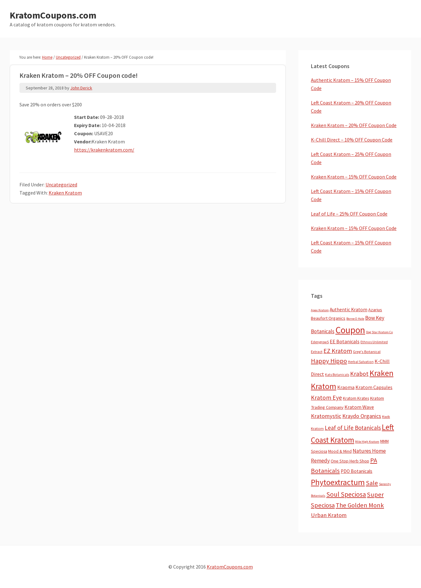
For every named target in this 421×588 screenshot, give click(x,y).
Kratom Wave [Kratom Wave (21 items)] (359, 407)
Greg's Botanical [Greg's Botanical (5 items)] (367, 351)
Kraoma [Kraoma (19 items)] (345, 387)
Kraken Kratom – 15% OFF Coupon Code (354, 177)
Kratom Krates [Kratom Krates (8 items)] (356, 398)
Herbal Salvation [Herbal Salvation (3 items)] (361, 362)
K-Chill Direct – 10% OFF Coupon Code (351, 139)
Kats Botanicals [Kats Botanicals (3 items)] (337, 374)
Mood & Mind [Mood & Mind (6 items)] (340, 451)
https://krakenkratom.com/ (104, 150)
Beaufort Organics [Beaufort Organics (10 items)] (328, 318)
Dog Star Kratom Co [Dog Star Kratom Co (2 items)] (379, 332)
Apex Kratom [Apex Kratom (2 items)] (320, 310)
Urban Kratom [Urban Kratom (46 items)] (329, 515)
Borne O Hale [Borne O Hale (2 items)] (355, 319)
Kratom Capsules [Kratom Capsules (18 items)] (373, 387)
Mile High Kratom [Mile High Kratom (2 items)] (367, 442)
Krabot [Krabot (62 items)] (359, 373)
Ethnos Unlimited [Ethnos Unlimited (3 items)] (374, 342)
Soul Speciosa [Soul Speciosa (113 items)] (346, 494)
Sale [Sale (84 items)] (372, 483)
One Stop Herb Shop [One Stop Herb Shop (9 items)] (350, 461)
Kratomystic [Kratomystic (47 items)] (326, 416)
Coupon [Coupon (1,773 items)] (350, 330)
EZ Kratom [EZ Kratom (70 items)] (337, 351)
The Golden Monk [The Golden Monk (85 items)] (360, 505)
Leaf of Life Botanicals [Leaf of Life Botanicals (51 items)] (353, 427)
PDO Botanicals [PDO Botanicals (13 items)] (356, 471)
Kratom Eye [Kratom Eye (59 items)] (326, 397)
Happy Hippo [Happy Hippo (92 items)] (329, 361)
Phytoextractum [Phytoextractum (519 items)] (338, 482)
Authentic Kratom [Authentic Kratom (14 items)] (348, 310)
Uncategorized (61, 184)
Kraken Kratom (65, 193)
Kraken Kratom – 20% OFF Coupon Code (354, 125)
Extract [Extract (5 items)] (316, 351)
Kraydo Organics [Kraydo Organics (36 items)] (361, 416)
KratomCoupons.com (53, 15)
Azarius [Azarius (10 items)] (375, 310)
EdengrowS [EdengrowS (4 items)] (320, 341)
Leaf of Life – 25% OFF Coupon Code (349, 214)
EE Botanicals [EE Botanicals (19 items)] (345, 341)
